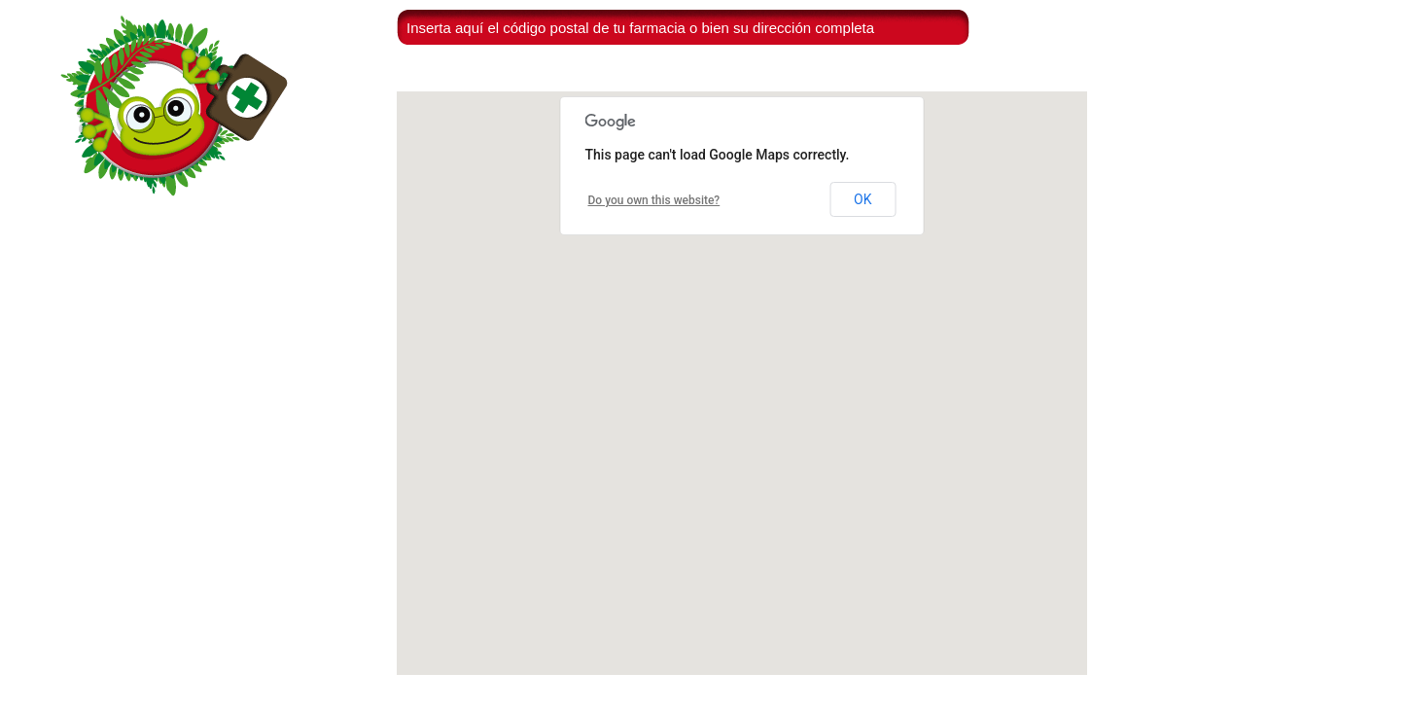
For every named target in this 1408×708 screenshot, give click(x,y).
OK (862, 199)
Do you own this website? (654, 200)
